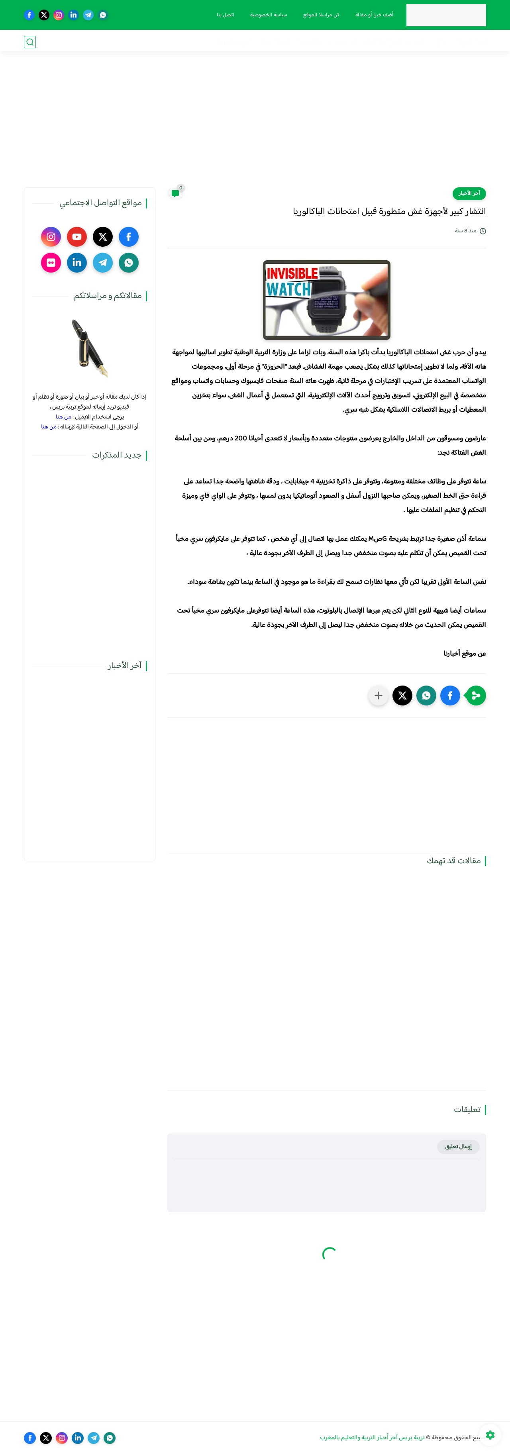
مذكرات (440, 42)
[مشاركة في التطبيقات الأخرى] (378, 695)
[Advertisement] (255, 125)
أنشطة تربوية (273, 42)
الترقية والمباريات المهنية (326, 42)
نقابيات (416, 42)
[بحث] (30, 42)
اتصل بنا (224, 15)
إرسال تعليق (458, 1147)
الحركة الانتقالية (382, 42)
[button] (450, 695)
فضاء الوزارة (471, 42)
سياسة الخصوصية (267, 15)
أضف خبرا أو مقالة (373, 15)
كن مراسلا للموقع (320, 15)
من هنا (63, 417)
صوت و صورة (234, 42)
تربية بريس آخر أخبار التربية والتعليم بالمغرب (372, 1437)
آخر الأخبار (469, 193)
